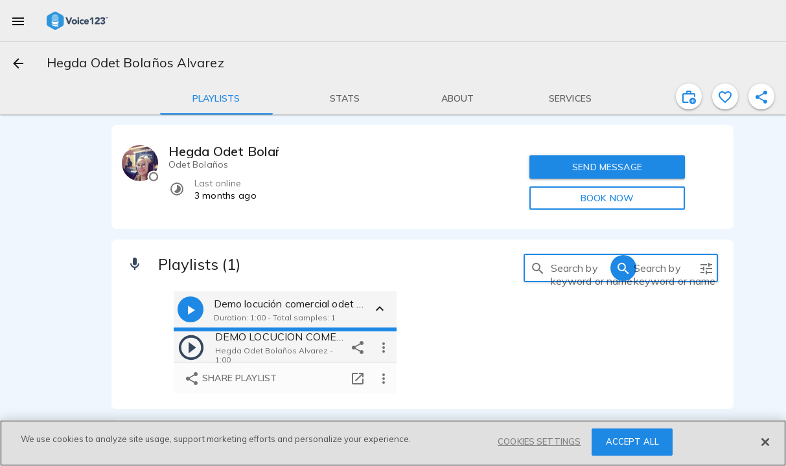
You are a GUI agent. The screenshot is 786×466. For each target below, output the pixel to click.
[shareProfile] (761, 96)
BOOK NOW (607, 198)
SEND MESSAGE (607, 167)
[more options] (384, 347)
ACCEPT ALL (632, 441)
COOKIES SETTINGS (539, 441)
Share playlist (230, 378)
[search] (538, 268)
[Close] (765, 442)
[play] (191, 347)
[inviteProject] (689, 96)
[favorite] (725, 96)
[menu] (18, 21)
